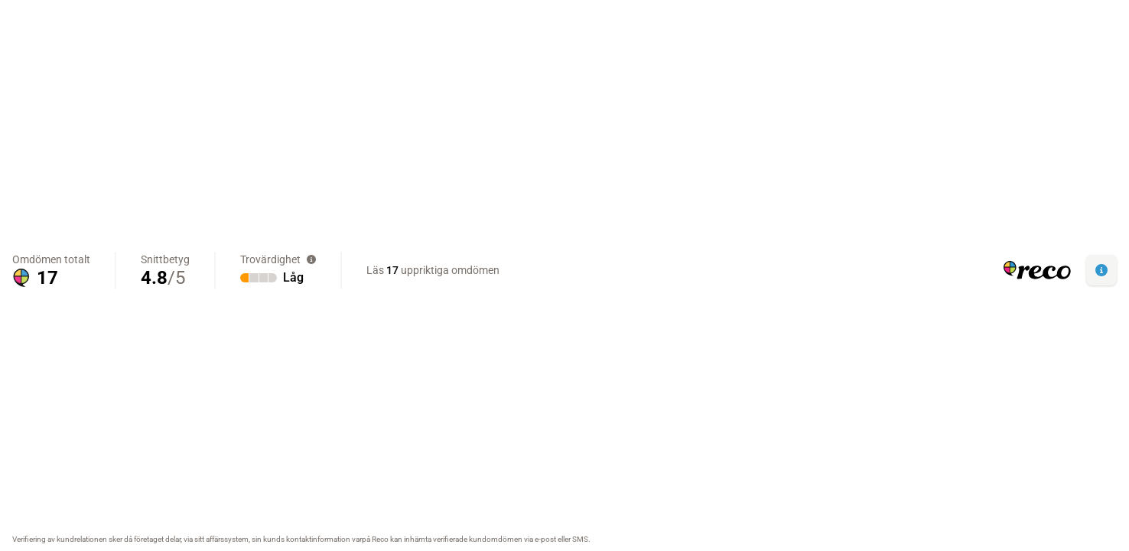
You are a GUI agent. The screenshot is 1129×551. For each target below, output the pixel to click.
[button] (1101, 270)
